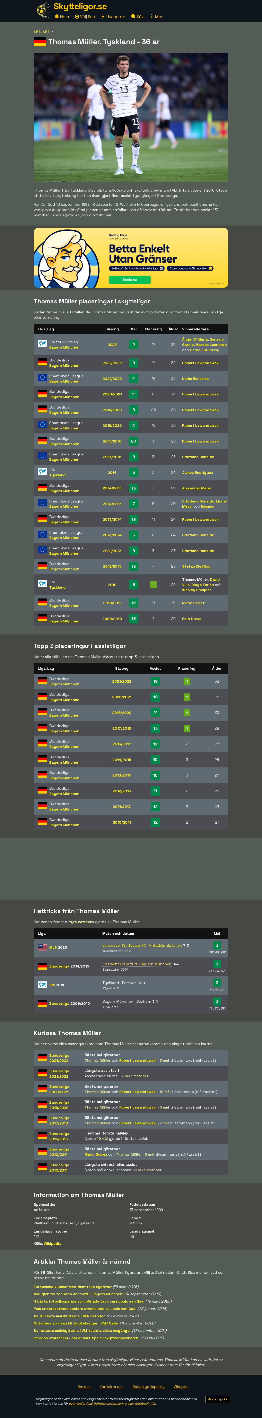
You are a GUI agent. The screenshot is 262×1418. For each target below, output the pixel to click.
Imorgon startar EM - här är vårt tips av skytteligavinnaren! (86, 1338)
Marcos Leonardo (211, 344)
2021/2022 (112, 362)
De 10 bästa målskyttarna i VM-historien (70, 1316)
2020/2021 (112, 394)
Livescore (113, 16)
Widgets (181, 1386)
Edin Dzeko (191, 618)
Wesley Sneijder (196, 589)
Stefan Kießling (196, 566)
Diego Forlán (202, 584)
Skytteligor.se (80, 6)
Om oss (84, 1386)
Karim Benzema (195, 378)
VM (56, 984)
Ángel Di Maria (195, 339)
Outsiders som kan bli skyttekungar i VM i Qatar (76, 1323)
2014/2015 (112, 488)
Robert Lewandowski (200, 362)
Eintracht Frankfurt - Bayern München (136, 964)
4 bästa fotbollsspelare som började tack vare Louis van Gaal (89, 1301)
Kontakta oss (111, 1386)
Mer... (157, 16)
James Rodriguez (197, 472)
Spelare (42, 31)
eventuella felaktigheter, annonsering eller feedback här (112, 1403)
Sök (137, 16)
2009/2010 (112, 618)
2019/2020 (112, 410)
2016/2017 (122, 744)
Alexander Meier (196, 488)
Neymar (208, 506)
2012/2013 (112, 550)
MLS (58, 947)
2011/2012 (122, 806)
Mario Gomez (193, 603)
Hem (62, 16)
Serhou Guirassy (204, 350)
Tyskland (57, 475)
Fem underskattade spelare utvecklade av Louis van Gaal (85, 1308)
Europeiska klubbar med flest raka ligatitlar (73, 1286)
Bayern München (64, 347)
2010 (112, 584)
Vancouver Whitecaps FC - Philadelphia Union (142, 945)
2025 (112, 344)
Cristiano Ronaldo (198, 456)
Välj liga (85, 16)
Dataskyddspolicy (148, 1386)
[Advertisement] (131, 869)
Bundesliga (69, 966)
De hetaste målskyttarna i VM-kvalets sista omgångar (82, 1330)
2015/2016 (112, 441)
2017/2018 (121, 728)
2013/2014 (112, 519)
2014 (112, 472)
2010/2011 (112, 603)
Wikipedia (52, 1243)
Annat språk (218, 1399)
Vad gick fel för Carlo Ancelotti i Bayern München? (79, 1294)
